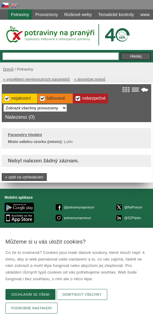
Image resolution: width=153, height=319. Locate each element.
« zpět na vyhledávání (24, 177)
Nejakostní (21, 98)
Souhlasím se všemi (30, 294)
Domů (8, 69)
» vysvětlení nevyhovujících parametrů (36, 79)
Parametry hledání (25, 134)
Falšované (56, 98)
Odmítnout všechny (81, 294)
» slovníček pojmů (89, 79)
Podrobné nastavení (31, 308)
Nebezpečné (94, 98)
